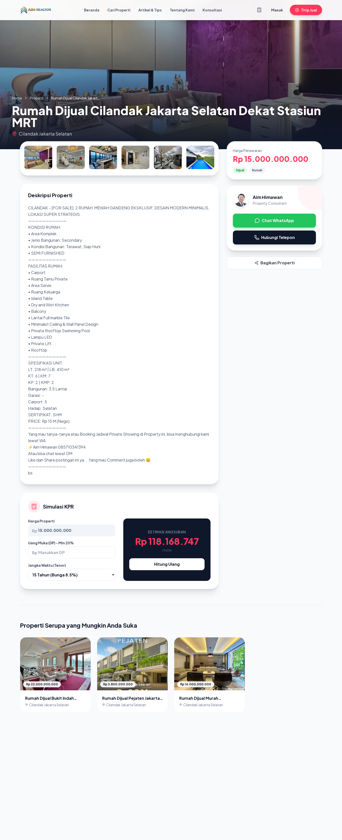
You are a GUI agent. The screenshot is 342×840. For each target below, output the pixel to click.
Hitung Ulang (167, 564)
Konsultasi (212, 10)
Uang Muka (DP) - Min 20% (51, 543)
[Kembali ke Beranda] (36, 10)
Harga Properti (41, 521)
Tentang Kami (182, 10)
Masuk (277, 10)
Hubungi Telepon (274, 237)
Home (17, 98)
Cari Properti (118, 10)
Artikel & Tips (150, 10)
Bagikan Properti (275, 262)
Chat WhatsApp (274, 220)
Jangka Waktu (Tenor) (47, 565)
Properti (36, 98)
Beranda (91, 10)
